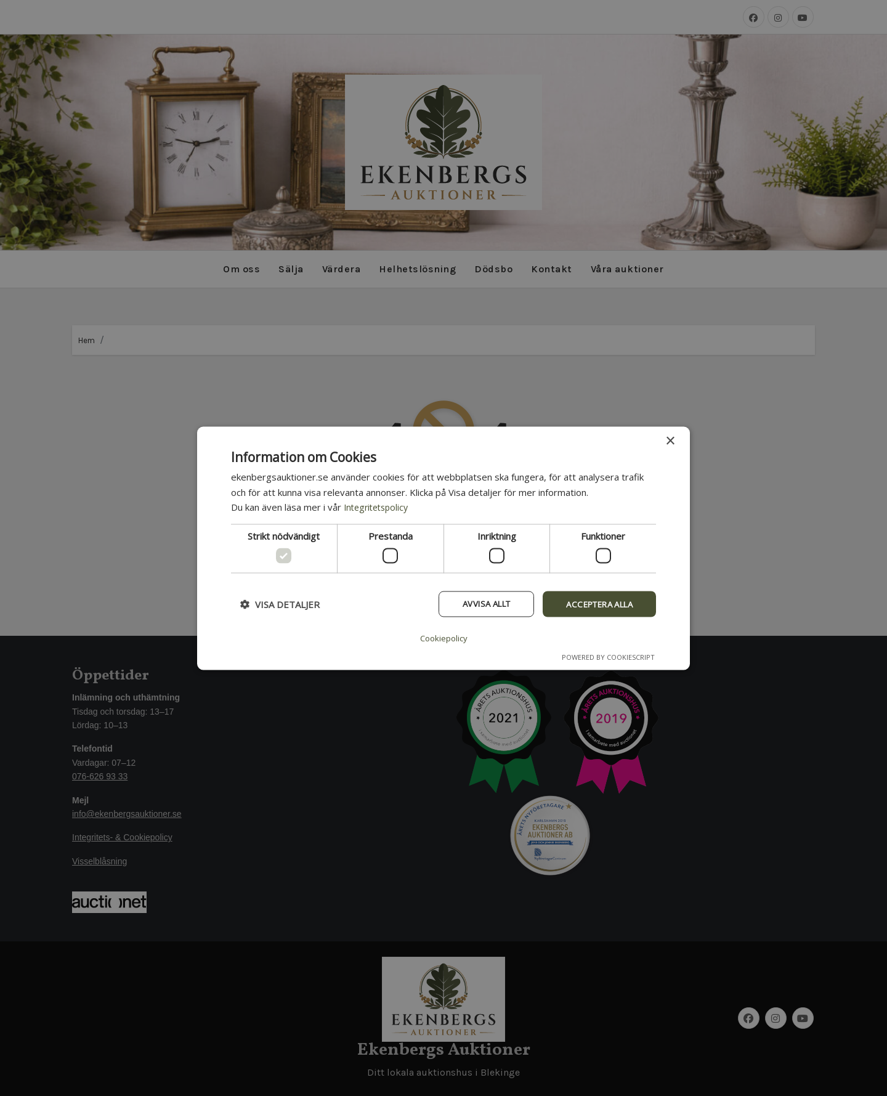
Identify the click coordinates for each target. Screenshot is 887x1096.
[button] (280, 605)
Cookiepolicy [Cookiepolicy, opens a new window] (443, 637)
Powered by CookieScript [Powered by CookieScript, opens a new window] (608, 655)
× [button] (669, 441)
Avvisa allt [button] (474, 605)
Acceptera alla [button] (595, 605)
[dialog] (443, 548)
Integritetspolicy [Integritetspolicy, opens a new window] (379, 507)
